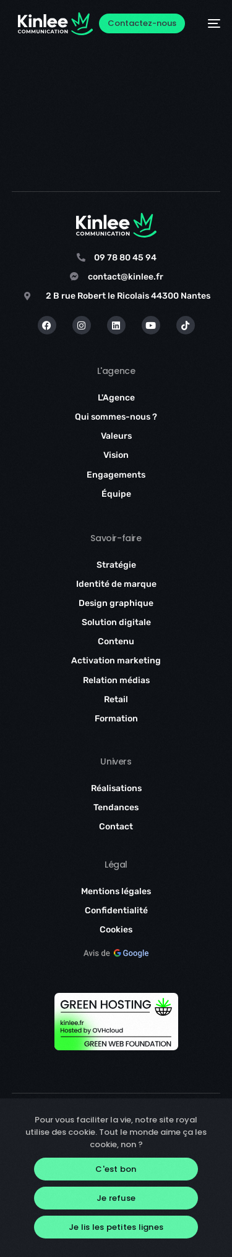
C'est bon (115, 1169)
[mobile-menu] (208, 23)
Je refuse (116, 1198)
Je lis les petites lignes (116, 1227)
